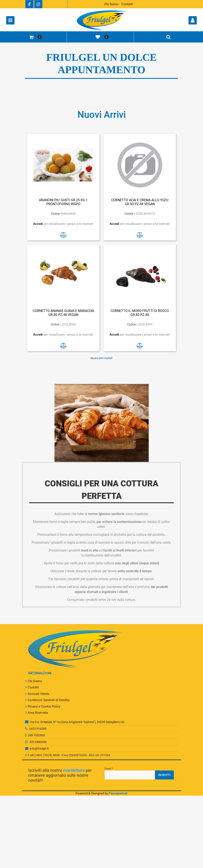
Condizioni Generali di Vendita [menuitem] (47, 700)
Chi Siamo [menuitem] (33, 681)
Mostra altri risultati (101, 358)
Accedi (38, 224)
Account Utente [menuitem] (37, 694)
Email (109, 768)
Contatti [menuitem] (32, 687)
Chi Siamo (111, 4)
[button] (164, 775)
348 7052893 (36, 735)
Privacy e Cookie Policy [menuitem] (42, 706)
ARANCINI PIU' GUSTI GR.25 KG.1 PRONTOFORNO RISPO (63, 202)
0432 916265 (37, 728)
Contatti (127, 4)
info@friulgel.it (39, 748)
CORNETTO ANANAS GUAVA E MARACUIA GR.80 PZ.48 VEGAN (63, 313)
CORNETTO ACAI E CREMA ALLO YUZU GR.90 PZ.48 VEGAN (139, 202)
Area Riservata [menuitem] (36, 713)
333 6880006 (38, 742)
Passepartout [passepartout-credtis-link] (118, 793)
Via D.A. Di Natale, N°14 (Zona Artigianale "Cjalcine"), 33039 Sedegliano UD (77, 722)
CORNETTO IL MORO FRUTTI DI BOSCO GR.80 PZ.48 (140, 313)
